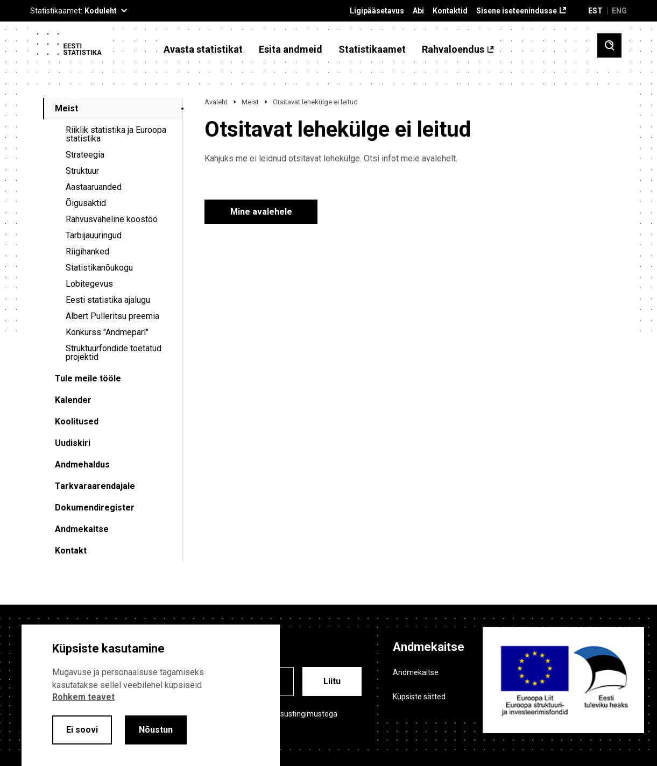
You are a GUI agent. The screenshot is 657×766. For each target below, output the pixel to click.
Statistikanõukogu (99, 268)
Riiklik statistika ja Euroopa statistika (116, 134)
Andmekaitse (82, 529)
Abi (418, 11)
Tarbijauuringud (94, 235)
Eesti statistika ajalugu (108, 300)
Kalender (73, 400)
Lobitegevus (89, 284)
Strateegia (85, 155)
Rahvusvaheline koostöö (112, 219)
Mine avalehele (261, 212)
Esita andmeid (290, 49)
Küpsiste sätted (419, 696)
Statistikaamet (372, 49)
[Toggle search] (609, 45)
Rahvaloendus (453, 49)
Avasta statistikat (203, 49)
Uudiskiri (72, 443)
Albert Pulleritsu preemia (112, 316)
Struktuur (82, 171)
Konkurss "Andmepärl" (107, 332)
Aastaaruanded (94, 187)
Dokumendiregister (95, 507)
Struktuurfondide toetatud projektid (113, 352)
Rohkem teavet (83, 697)
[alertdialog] (151, 695)
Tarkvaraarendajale (95, 486)
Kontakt (71, 550)
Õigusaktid (86, 203)
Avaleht (216, 102)
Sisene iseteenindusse (516, 11)
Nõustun (156, 730)
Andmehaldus (82, 464)
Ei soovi (82, 730)
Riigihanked (87, 251)
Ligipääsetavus (377, 11)
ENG (619, 10)
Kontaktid (450, 11)
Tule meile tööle (88, 378)
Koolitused (76, 421)
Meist (66, 108)
